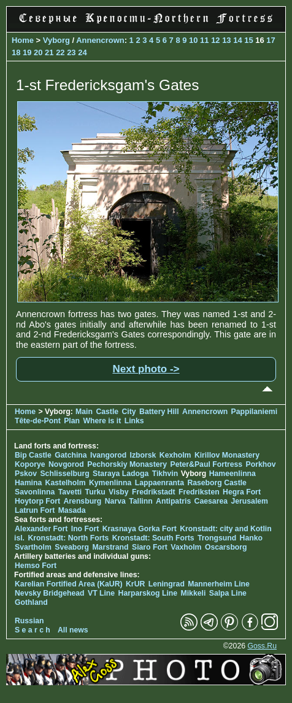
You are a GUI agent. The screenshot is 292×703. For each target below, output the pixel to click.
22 (60, 52)
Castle (107, 411)
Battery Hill (159, 411)
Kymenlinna (110, 482)
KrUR (135, 584)
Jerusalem (249, 501)
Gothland (31, 602)
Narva (115, 501)
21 (49, 52)
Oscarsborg (226, 547)
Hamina (28, 482)
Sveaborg (72, 547)
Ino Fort (85, 528)
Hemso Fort (35, 565)
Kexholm (175, 455)
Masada (72, 510)
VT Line (101, 593)
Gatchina (70, 455)
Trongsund (217, 538)
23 (71, 52)
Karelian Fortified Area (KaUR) (69, 584)
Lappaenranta (159, 482)
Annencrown (100, 40)
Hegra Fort (242, 492)
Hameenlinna (232, 473)
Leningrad (166, 584)
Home (23, 40)
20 (38, 52)
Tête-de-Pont (38, 421)
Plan (72, 421)
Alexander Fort (41, 528)
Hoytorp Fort (37, 501)
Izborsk (143, 455)
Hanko (251, 538)
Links (134, 421)
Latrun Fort (35, 510)
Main (84, 411)
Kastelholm (65, 482)
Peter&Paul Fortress (207, 464)
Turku (95, 492)
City (129, 411)
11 (204, 40)
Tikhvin (165, 473)
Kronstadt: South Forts (153, 538)
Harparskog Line (148, 593)
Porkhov (261, 464)
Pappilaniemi (254, 411)
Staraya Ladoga (120, 473)
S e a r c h (32, 630)
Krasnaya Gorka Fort (139, 528)
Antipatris (173, 501)
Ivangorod (108, 455)
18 (16, 52)
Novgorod (66, 464)
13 (226, 40)
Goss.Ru (262, 646)
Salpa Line (228, 593)
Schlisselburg (64, 473)
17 (270, 40)
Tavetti (70, 492)
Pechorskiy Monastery (127, 464)
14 (237, 40)
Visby (118, 492)
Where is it (102, 421)
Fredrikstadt (153, 492)
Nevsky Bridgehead (50, 593)
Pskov (26, 473)
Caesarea (211, 501)
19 (27, 52)
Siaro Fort (149, 547)
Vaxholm (186, 547)
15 (248, 40)
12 (215, 40)
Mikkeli (193, 593)
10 (193, 40)
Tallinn (141, 501)
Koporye (30, 464)
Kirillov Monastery (226, 455)
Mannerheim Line (219, 584)
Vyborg (56, 40)
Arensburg (82, 501)
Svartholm (33, 547)
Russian (29, 621)
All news (73, 630)
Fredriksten (199, 492)
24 (82, 52)
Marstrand (110, 547)
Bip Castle (33, 455)
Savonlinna (35, 492)
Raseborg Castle (217, 482)
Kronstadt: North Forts (69, 538)
